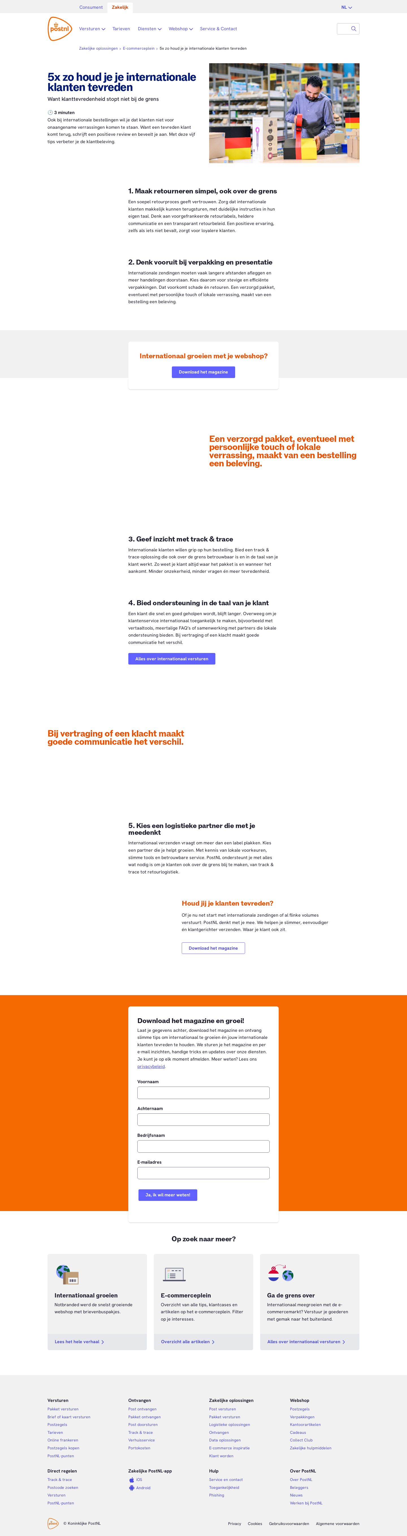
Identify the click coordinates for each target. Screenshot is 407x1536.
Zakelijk (120, 7)
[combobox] (342, 28)
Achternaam (150, 1108)
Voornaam (148, 1082)
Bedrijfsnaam (151, 1135)
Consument (91, 7)
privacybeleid (151, 1066)
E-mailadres (149, 1162)
